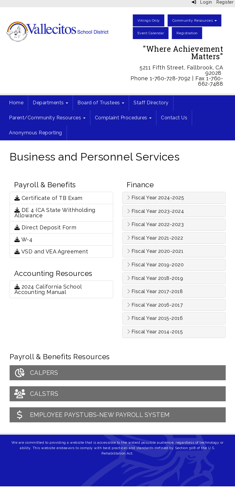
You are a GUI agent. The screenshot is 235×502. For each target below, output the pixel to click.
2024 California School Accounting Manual (48, 289)
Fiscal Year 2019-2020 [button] (155, 265)
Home (16, 103)
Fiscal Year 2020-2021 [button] (155, 251)
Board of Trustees (100, 103)
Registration (187, 33)
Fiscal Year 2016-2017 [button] (155, 305)
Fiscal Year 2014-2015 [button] (155, 332)
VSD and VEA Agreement (51, 251)
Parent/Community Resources (47, 118)
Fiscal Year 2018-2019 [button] (155, 278)
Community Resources (194, 20)
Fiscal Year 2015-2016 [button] (155, 318)
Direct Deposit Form (45, 227)
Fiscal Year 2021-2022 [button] (155, 238)
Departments (50, 103)
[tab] (173, 198)
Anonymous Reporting (35, 133)
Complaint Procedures (123, 118)
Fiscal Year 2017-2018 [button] (155, 291)
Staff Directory (151, 103)
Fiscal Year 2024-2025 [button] (155, 197)
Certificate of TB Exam (48, 198)
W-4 (23, 239)
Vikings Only (148, 20)
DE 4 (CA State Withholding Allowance (54, 213)
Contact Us (174, 118)
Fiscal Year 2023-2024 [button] (155, 211)
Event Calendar (150, 33)
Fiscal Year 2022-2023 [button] (155, 224)
